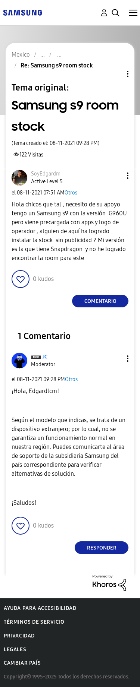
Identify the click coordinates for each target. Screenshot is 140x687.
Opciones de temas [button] (115, 74)
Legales (15, 649)
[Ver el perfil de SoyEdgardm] (45, 174)
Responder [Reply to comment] (101, 548)
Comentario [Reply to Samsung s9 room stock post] (100, 301)
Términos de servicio (34, 622)
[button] (115, 175)
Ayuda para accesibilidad (40, 608)
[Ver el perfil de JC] (44, 357)
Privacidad (19, 636)
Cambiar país (22, 663)
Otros (71, 193)
